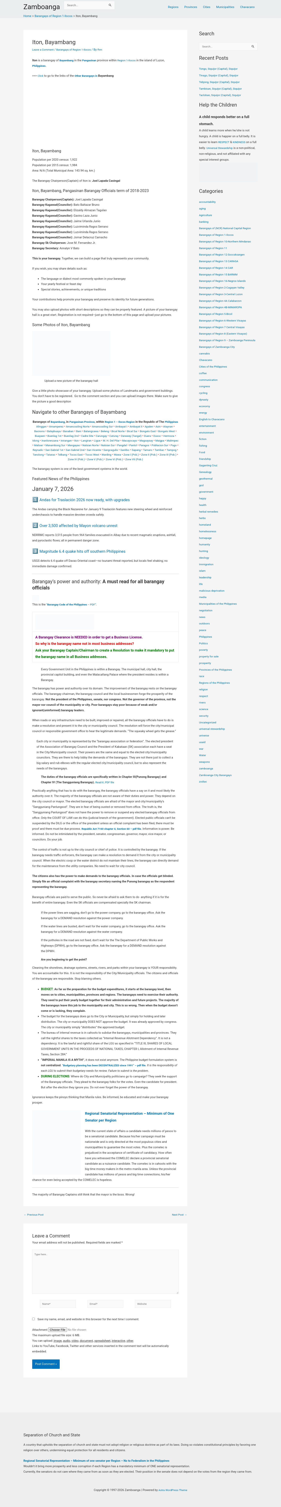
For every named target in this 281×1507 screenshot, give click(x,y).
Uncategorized (208, 727)
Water (203, 760)
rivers (202, 707)
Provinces (190, 7)
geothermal (206, 483)
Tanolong (134, 459)
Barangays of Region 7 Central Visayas (224, 327)
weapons (205, 766)
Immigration (207, 569)
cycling (203, 398)
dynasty (204, 404)
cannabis (205, 358)
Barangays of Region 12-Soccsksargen (224, 255)
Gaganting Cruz (209, 470)
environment (207, 437)
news (202, 621)
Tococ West (51, 464)
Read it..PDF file (105, 791)
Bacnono (51, 436)
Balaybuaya (66, 436)
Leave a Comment (44, 49)
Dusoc (54, 445)
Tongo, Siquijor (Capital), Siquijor (220, 69)
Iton (122, 445)
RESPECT (224, 142)
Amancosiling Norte (82, 431)
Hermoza (66, 445)
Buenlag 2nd (96, 440)
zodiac (203, 786)
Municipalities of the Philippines (219, 608)
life (201, 588)
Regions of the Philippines (216, 687)
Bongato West (45, 440)
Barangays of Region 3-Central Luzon (223, 294)
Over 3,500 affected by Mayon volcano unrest (88, 535)
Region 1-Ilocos (130, 60)
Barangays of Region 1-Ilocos (77, 49)
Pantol (61, 454)
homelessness (208, 536)
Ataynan (37, 436)
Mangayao (139, 450)
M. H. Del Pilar (160, 445)
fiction (203, 444)
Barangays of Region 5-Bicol (217, 314)
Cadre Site (113, 440)
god (201, 490)
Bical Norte (136, 436)
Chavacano (247, 7)
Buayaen (62, 440)
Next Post (179, 1224)
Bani (93, 436)
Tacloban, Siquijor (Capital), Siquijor (222, 95)
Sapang (82, 459)
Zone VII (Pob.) (121, 468)
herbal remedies (209, 516)
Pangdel (49, 454)
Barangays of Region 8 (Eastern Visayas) (225, 334)
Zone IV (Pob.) (154, 464)
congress (205, 391)
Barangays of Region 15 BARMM (220, 275)
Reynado (116, 454)
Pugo (104, 454)
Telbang (160, 459)
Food (202, 457)
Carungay (129, 440)
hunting (204, 556)
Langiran (133, 445)
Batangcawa (107, 436)
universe (204, 740)
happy (203, 503)
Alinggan (43, 431)
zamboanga (206, 773)
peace (203, 635)
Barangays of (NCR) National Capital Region (227, 228)
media (203, 602)
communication (209, 384)
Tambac (107, 459)
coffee (203, 378)
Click (40, 75)
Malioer (101, 450)
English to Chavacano (213, 424)
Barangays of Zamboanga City (218, 351)
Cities (206, 7)
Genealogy (206, 477)
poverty (204, 654)
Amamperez (59, 431)
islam (202, 575)
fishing (203, 450)
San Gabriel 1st (134, 454)
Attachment (40, 1344)
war (201, 753)
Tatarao (148, 459)
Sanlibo (70, 459)
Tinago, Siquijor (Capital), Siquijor (220, 75)
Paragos (72, 454)
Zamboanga (41, 7)
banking (204, 222)
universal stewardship (213, 733)
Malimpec (87, 450)
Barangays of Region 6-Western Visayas (225, 321)
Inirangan (112, 445)
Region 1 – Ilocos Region (128, 422)
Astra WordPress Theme (173, 1490)
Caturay (143, 440)
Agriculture (206, 215)
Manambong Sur (119, 450)
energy (203, 417)
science (204, 714)
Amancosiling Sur (109, 431)
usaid (202, 747)
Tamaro (95, 459)
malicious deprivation (213, 595)
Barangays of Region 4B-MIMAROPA (222, 307)
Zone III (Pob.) (133, 464)
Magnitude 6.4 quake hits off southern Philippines (93, 560)
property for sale (210, 661)
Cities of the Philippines (214, 371)
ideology (204, 562)
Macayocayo (40, 450)
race (202, 681)
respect (204, 700)
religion (204, 694)
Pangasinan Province (88, 422)
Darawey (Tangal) (161, 440)
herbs (202, 523)
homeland (205, 529)
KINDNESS (241, 142)
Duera (43, 445)
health (203, 509)
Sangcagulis (55, 459)
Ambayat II (145, 431)
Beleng (121, 436)
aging (202, 209)
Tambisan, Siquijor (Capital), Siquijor (222, 89)
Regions (173, 7)
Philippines (39, 66)
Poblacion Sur (90, 454)
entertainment (208, 430)
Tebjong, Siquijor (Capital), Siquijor (221, 82)
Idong (78, 445)
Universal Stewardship (225, 148)
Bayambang (67, 60)
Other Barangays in (87, 75)
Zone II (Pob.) (113, 464)
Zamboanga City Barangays (217, 780)
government (207, 496)
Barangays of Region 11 (214, 248)
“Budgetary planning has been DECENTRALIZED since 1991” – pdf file (108, 1074)
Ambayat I (129, 431)
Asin (169, 431)
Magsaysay (58, 450)
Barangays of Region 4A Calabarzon (222, 301)
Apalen (159, 431)
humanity (205, 549)
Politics (204, 648)
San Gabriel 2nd (156, 454)
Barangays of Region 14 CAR (217, 268)
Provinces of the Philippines (217, 674)
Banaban (82, 436)
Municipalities (225, 7)
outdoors (205, 628)
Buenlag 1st (78, 440)
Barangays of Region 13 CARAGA (220, 261)
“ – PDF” (73, 614)
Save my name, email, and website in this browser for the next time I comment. (88, 1333)
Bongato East (168, 436)
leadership (206, 582)
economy (205, 411)
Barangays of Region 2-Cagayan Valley (224, 288)
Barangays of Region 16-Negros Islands (224, 281)
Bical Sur (151, 436)
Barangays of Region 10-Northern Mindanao (227, 242)
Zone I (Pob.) (93, 464)
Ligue (144, 445)
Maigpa (73, 450)
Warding (66, 464)
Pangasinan (91, 60)
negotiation (206, 615)
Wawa (79, 464)
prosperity (205, 667)
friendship (205, 463)
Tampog (120, 459)
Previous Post (34, 1224)
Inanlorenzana (94, 445)
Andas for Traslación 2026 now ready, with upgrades (95, 509)
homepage (206, 542)
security (204, 720)
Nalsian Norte (157, 450)
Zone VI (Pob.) (99, 468)
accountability (208, 202)
